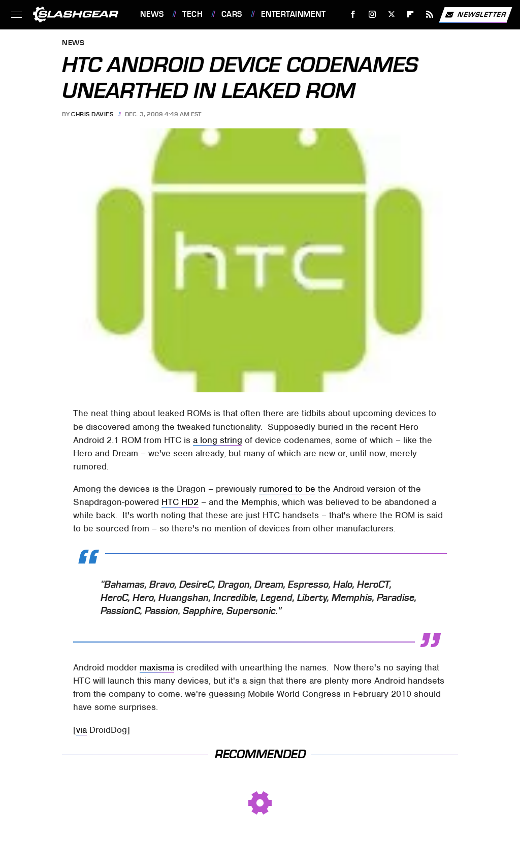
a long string (217, 440)
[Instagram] (372, 14)
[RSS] (429, 14)
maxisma (157, 667)
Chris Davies (92, 114)
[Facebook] (353, 14)
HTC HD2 (180, 502)
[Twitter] (391, 14)
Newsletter (475, 14)
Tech (192, 14)
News (152, 14)
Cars (231, 14)
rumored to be (287, 488)
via (81, 729)
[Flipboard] (410, 14)
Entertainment (293, 14)
